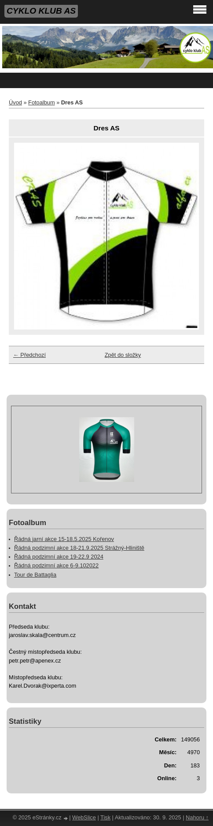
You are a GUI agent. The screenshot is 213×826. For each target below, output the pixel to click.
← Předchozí (29, 355)
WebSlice (84, 817)
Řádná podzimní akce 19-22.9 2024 (58, 556)
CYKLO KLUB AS (41, 10)
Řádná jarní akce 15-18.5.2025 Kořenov (64, 539)
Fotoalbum (41, 102)
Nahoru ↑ (197, 817)
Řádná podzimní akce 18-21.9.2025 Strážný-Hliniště (79, 547)
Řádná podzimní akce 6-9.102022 (56, 565)
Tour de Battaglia (35, 574)
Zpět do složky (123, 355)
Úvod (15, 102)
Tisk (105, 817)
